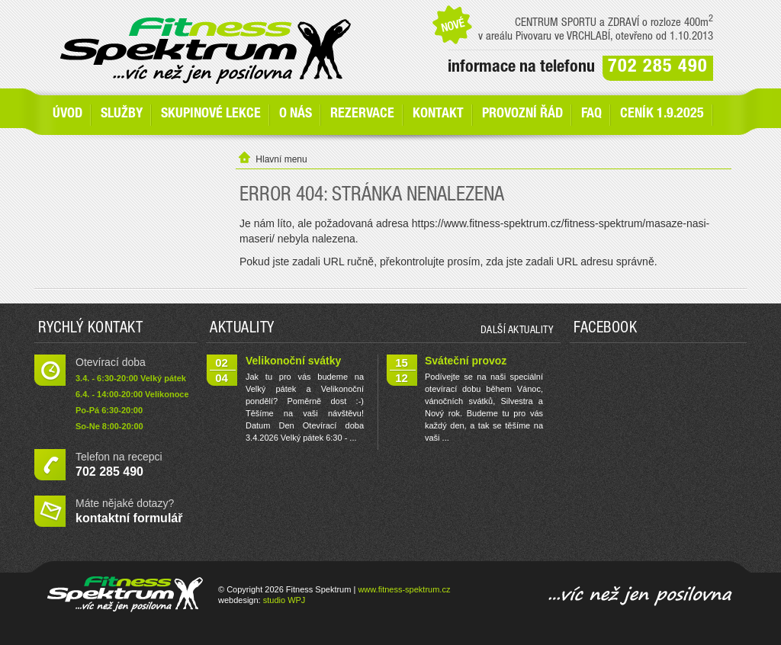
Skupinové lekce (211, 114)
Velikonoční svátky (293, 361)
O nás (295, 114)
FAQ (591, 114)
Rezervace (362, 114)
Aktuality (242, 329)
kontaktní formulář (129, 518)
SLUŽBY (122, 114)
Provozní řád (522, 114)
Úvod (67, 114)
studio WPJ (284, 600)
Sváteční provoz (465, 361)
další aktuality (517, 331)
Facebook (605, 329)
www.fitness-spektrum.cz (404, 589)
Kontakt (438, 114)
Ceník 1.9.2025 (662, 114)
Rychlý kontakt (90, 329)
